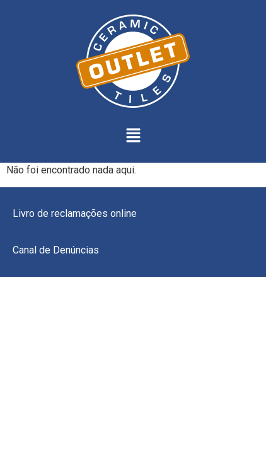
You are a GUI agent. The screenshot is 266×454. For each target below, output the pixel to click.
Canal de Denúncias (56, 250)
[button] (133, 136)
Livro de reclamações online (75, 213)
